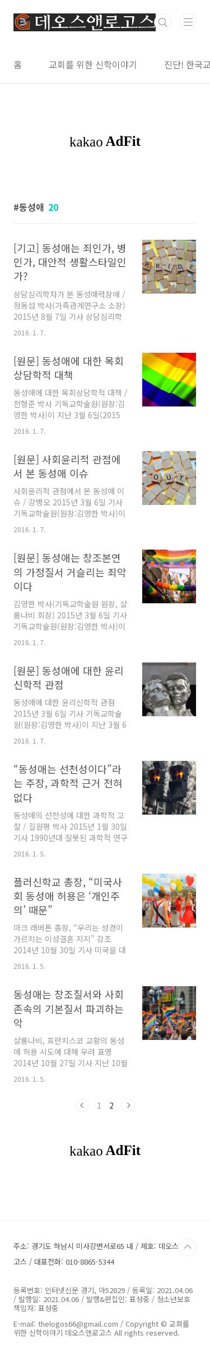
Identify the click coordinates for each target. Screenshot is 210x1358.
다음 (128, 1105)
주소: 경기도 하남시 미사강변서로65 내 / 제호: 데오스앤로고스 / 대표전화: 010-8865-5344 (102, 1254)
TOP (188, 1247)
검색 (163, 22)
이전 (82, 1105)
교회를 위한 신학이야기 (93, 64)
